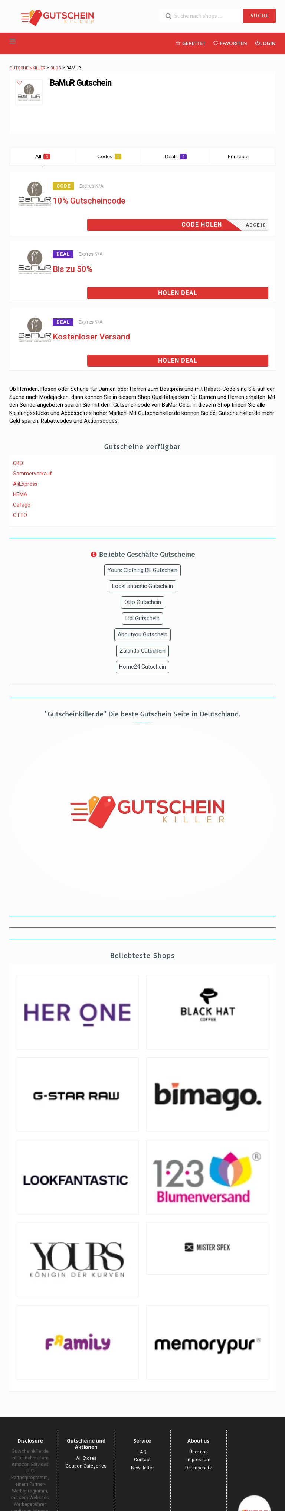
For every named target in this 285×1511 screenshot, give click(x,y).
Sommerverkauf (32, 474)
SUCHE (259, 16)
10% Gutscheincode (89, 200)
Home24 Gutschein (142, 666)
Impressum (198, 1459)
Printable (242, 156)
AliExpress (25, 484)
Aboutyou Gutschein (142, 634)
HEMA (20, 494)
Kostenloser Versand (91, 336)
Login (265, 42)
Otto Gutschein (142, 602)
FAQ (142, 1452)
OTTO (20, 515)
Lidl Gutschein (142, 618)
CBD (18, 463)
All (42, 156)
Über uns (198, 1452)
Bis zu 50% (72, 269)
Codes (109, 156)
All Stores (86, 1458)
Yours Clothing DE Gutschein (142, 570)
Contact (142, 1459)
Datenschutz (198, 1468)
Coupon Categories (86, 1466)
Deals (176, 156)
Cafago (21, 505)
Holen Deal (177, 292)
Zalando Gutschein (142, 650)
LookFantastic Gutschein (142, 586)
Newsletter (142, 1468)
